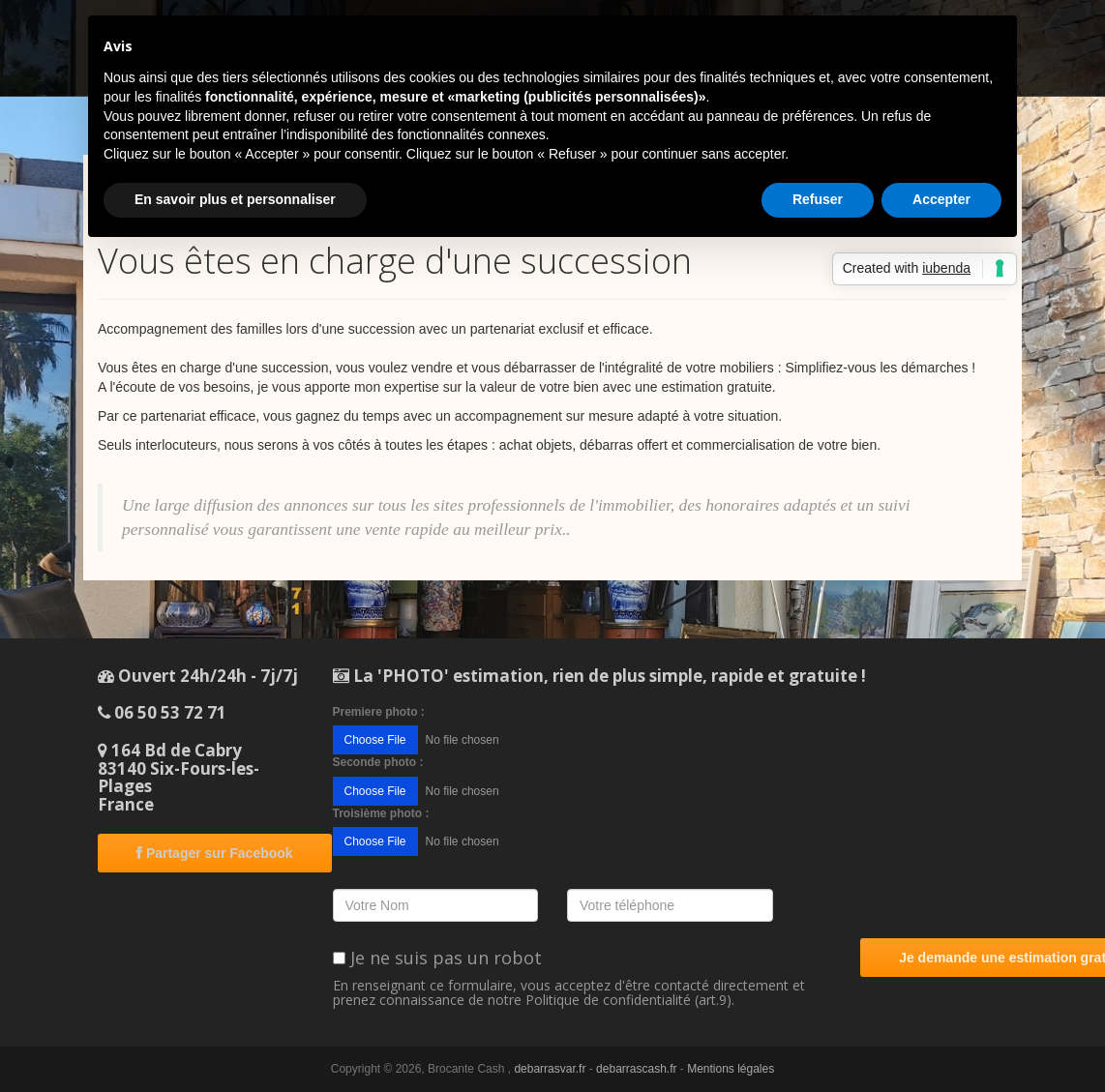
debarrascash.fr (636, 1069)
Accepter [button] (941, 199)
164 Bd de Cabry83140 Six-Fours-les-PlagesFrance (178, 777)
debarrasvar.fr (549, 1069)
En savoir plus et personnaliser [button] (235, 199)
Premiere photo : (379, 712)
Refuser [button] (817, 199)
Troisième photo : (381, 813)
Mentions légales (730, 1069)
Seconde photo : (378, 762)
